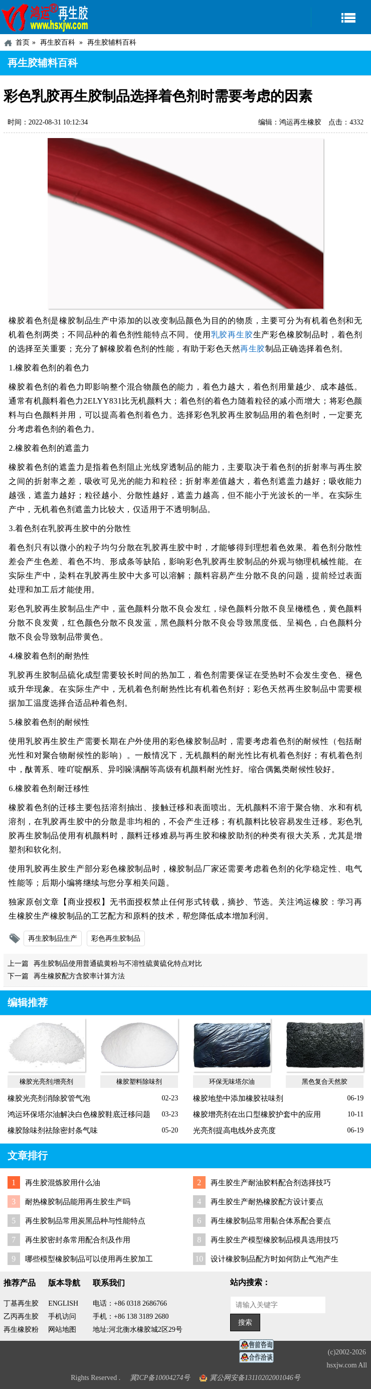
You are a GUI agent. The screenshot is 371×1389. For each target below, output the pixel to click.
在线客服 (259, 1345)
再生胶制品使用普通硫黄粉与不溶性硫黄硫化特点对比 (118, 963)
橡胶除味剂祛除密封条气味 (53, 1130)
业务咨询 (259, 1357)
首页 (23, 42)
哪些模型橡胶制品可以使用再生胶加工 (89, 1259)
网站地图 (62, 1329)
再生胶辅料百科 (111, 42)
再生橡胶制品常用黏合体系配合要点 (271, 1221)
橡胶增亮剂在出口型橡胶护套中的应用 (257, 1114)
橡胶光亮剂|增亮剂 (46, 1081)
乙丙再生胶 (21, 1316)
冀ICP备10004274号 (160, 1377)
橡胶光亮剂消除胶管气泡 (49, 1098)
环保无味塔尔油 (232, 1081)
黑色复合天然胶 (324, 1081)
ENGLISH (63, 1303)
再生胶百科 (57, 42)
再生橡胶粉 (21, 1329)
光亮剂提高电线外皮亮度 (234, 1130)
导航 (341, 17)
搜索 (245, 1322)
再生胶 (252, 348)
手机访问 (62, 1316)
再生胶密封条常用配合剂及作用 (77, 1240)
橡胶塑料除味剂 (139, 1081)
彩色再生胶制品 (115, 938)
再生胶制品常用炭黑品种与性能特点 (85, 1221)
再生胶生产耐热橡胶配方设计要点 (267, 1202)
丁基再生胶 (21, 1303)
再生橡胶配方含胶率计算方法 (79, 976)
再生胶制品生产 (52, 938)
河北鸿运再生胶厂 (45, 17)
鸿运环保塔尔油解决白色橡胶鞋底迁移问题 (79, 1114)
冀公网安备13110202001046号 (255, 1377)
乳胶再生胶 (232, 334)
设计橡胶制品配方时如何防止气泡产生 (274, 1259)
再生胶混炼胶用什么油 (62, 1183)
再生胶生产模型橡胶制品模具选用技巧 (274, 1240)
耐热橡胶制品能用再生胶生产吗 (77, 1202)
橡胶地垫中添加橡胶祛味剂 (238, 1098)
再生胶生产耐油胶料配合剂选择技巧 (271, 1183)
